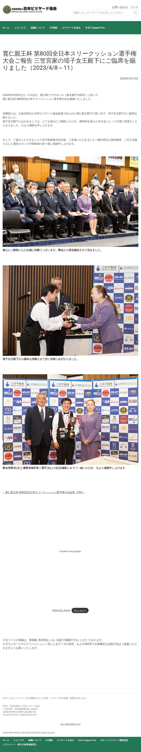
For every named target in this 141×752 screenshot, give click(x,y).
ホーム (5, 27)
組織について (38, 27)
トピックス (20, 27)
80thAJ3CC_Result (61, 610)
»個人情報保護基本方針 (70, 724)
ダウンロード (80, 610)
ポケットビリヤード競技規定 (114, 740)
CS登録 (53, 27)
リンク (134, 7)
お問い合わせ (120, 7)
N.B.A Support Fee (95, 27)
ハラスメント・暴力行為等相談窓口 (20, 744)
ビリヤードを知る (71, 27)
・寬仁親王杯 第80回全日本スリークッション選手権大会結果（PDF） (44, 492)
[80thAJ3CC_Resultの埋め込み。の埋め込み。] (70, 551)
